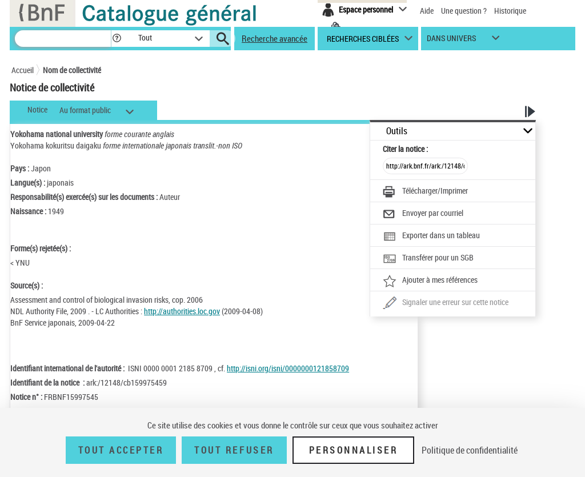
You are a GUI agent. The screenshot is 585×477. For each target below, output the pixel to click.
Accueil (22, 70)
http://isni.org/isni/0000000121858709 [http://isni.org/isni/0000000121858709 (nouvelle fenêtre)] (288, 368)
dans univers (451, 40)
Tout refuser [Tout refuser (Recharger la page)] (234, 450)
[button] (116, 38)
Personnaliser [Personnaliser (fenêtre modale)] (353, 450)
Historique (510, 10)
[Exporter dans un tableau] (431, 236)
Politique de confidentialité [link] (470, 450)
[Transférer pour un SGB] (428, 259)
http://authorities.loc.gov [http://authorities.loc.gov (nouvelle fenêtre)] (182, 311)
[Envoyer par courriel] (423, 214)
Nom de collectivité (72, 70)
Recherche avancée (274, 38)
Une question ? (464, 10)
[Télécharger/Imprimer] (425, 192)
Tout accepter (121, 450)
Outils (396, 131)
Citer (405, 148)
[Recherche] (63, 38)
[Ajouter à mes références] (430, 281)
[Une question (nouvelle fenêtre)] (445, 303)
